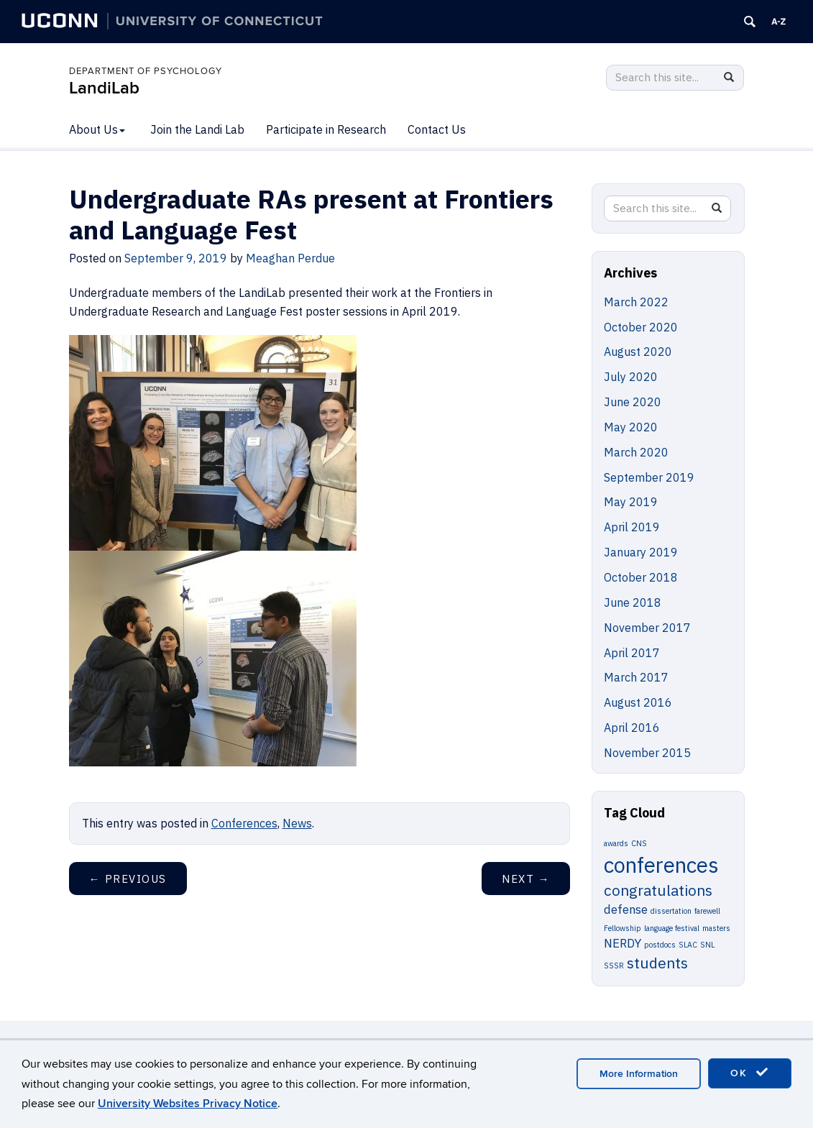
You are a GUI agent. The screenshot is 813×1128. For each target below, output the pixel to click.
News (297, 823)
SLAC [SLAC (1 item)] (688, 945)
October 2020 (641, 327)
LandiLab (104, 88)
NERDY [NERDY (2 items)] (622, 943)
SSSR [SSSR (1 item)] (614, 965)
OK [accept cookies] (749, 1072)
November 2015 (647, 753)
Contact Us (437, 129)
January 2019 (641, 552)
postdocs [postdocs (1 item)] (660, 945)
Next (526, 879)
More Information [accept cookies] (639, 1074)
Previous (128, 879)
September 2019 (649, 477)
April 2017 (632, 653)
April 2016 (632, 727)
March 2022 (636, 302)
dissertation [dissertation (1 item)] (671, 911)
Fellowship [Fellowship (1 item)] (622, 928)
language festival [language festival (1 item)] (671, 928)
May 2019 (631, 502)
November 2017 (647, 627)
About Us (97, 129)
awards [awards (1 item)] (616, 843)
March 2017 (636, 677)
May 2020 (631, 427)
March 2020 (636, 452)
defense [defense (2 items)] (626, 909)
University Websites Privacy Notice (187, 1103)
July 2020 (631, 377)
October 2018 (641, 577)
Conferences (244, 823)
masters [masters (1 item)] (716, 928)
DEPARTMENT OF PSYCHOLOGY (145, 71)
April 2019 (632, 527)
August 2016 (638, 702)
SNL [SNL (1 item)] (707, 945)
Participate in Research (326, 129)
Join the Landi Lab (197, 129)
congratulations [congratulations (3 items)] (658, 890)
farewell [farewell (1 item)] (707, 911)
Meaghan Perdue (290, 258)
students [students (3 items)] (657, 963)
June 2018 (632, 602)
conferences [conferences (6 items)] (661, 865)
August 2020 (638, 351)
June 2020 (632, 402)
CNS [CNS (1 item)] (639, 843)
